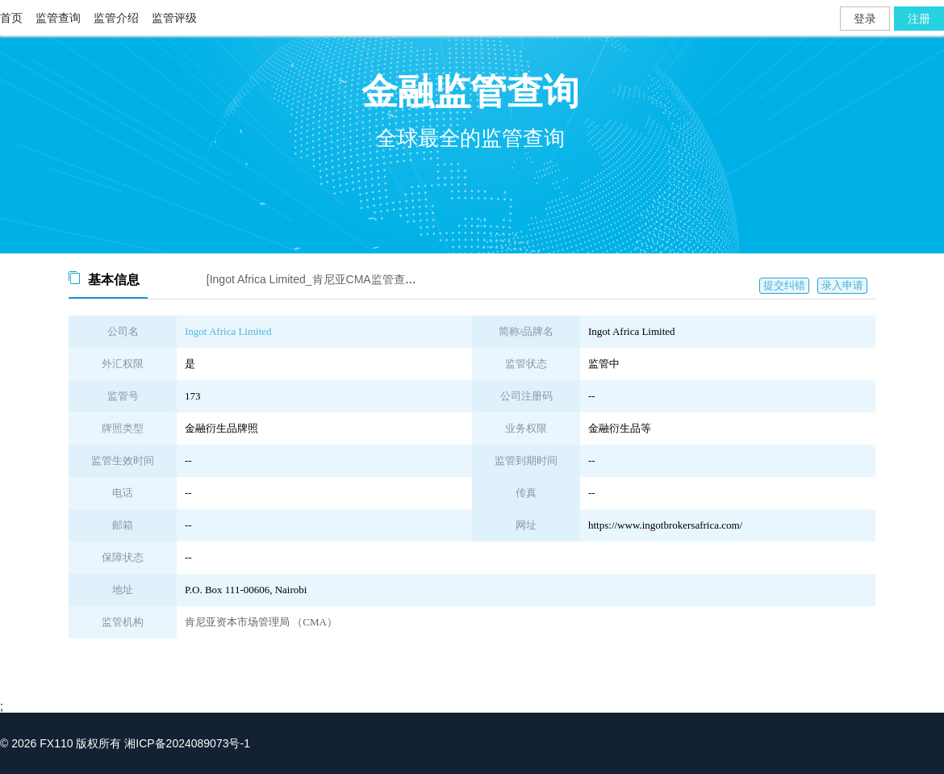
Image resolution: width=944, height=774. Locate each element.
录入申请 (842, 285)
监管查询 (58, 17)
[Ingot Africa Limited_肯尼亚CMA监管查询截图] (324, 279)
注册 (919, 18)
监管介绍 (116, 17)
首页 (11, 17)
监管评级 (174, 17)
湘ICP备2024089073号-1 (187, 743)
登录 (865, 18)
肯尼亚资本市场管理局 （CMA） (261, 622)
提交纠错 (784, 285)
